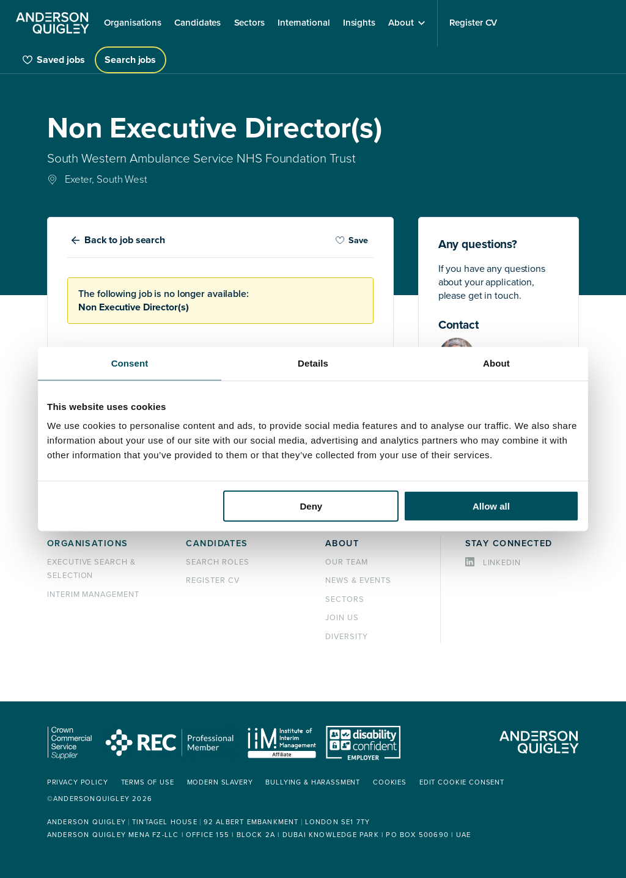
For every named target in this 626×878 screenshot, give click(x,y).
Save (351, 240)
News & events (358, 580)
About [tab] (496, 362)
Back (124, 240)
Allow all (491, 506)
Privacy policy (77, 782)
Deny (311, 506)
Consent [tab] (130, 362)
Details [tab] (313, 362)
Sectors (344, 599)
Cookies (390, 782)
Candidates (217, 543)
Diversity (346, 637)
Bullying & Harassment (312, 782)
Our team (346, 562)
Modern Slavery (220, 782)
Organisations (87, 543)
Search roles (217, 562)
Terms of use (147, 782)
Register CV (213, 580)
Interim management (93, 594)
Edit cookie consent (461, 782)
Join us (342, 618)
